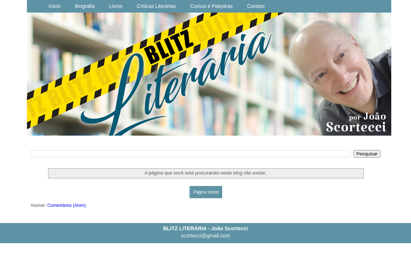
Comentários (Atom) (66, 205)
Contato (256, 6)
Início (54, 6)
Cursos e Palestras (211, 6)
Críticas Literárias (156, 6)
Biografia (84, 6)
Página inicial (206, 192)
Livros (115, 6)
